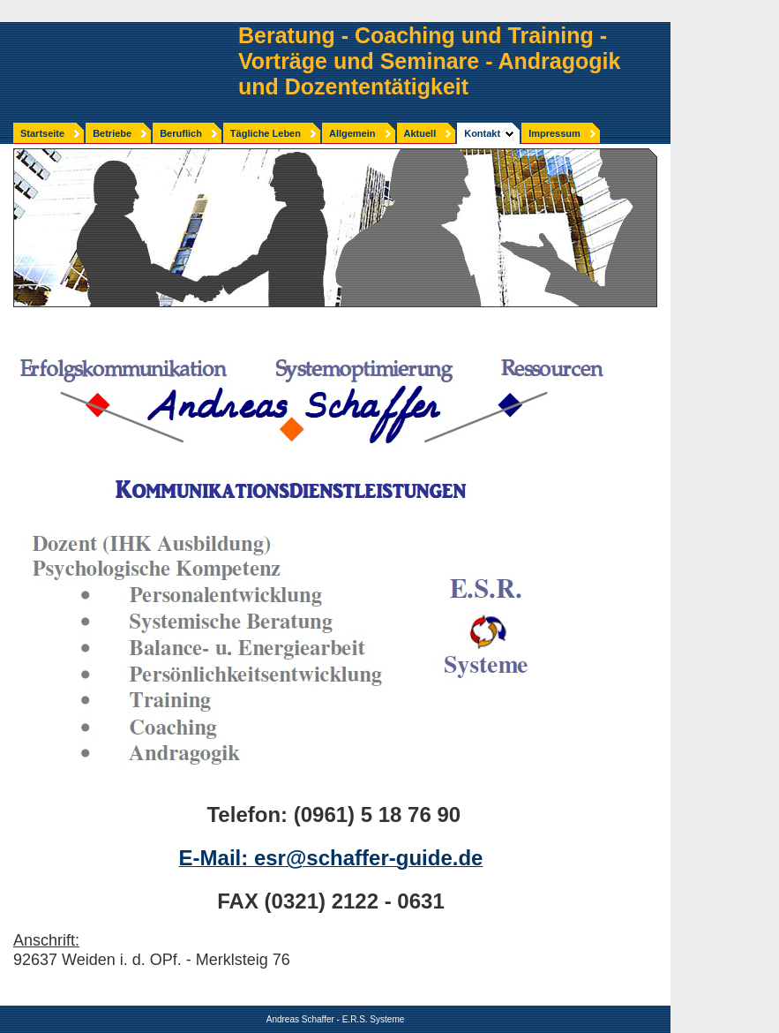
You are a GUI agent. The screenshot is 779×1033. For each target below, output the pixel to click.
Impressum (554, 133)
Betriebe (112, 133)
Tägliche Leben (265, 133)
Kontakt (482, 133)
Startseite (42, 133)
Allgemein (352, 133)
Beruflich (181, 133)
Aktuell (420, 133)
